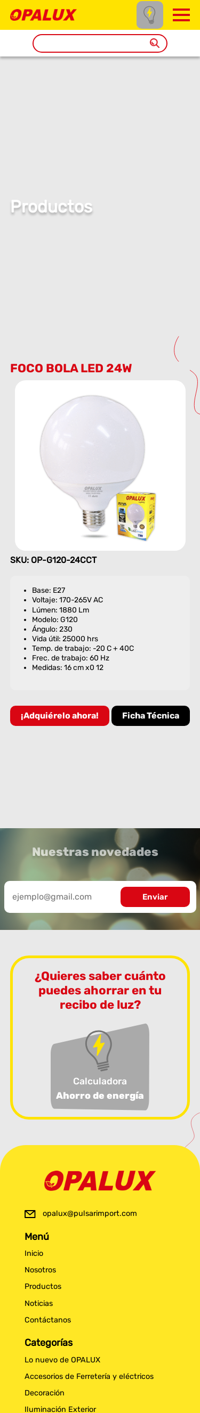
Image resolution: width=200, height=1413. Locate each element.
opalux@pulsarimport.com (90, 1213)
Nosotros (40, 1270)
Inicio (34, 1253)
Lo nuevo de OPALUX (62, 1360)
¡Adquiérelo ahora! (60, 715)
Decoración (45, 1393)
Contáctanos (48, 1320)
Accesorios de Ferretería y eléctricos (89, 1376)
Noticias (39, 1303)
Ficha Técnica (150, 715)
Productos (43, 1286)
